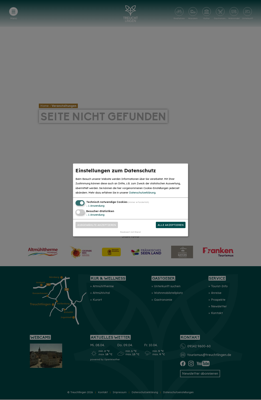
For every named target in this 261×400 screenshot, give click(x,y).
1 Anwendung (95, 205)
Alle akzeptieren (171, 225)
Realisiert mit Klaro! (130, 232)
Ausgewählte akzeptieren (96, 225)
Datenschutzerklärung (142, 192)
